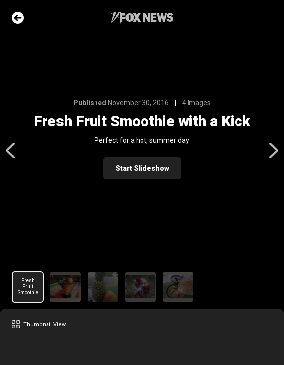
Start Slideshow (142, 168)
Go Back (18, 18)
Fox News (142, 18)
